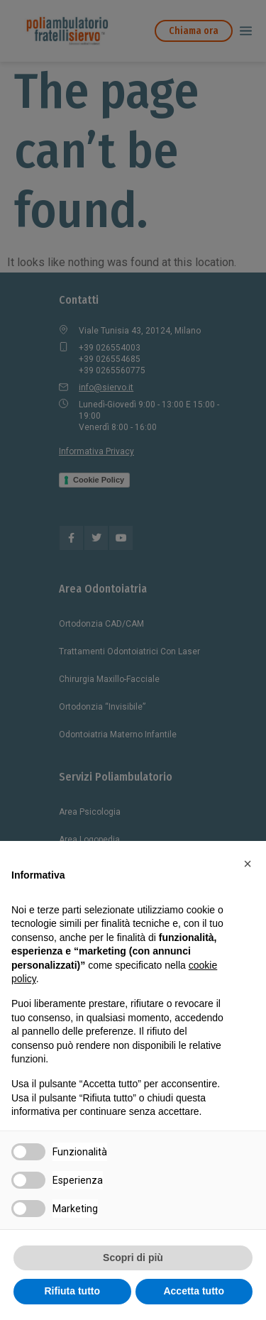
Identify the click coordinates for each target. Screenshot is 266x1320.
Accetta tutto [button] (193, 1291)
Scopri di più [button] (133, 1257)
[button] (247, 863)
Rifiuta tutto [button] (72, 1291)
